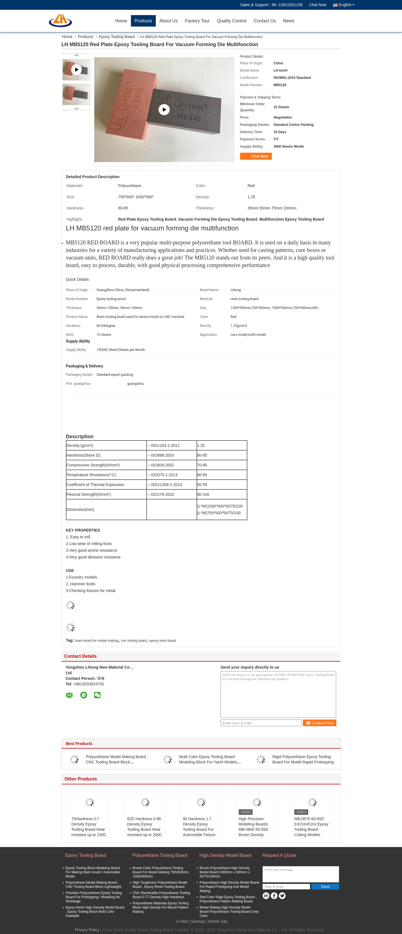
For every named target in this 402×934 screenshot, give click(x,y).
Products (143, 20)
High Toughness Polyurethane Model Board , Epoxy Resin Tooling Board (160, 885)
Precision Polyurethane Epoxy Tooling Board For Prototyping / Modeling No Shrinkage (94, 897)
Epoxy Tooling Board (117, 36)
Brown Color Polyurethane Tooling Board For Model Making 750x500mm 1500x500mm (161, 872)
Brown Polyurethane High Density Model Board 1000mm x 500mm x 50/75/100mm (225, 872)
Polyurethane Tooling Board (159, 855)
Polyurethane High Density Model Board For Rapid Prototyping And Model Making (229, 887)
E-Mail (182, 921)
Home (121, 20)
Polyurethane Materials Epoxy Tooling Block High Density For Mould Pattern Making (161, 907)
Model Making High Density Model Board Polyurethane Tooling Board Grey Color (229, 911)
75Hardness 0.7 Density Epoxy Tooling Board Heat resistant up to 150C (88, 827)
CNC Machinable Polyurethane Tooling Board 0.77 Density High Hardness (161, 895)
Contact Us (265, 20)
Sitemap (198, 921)
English (347, 5)
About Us (168, 20)
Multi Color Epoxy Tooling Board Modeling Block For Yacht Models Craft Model (208, 762)
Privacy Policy (87, 930)
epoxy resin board (162, 641)
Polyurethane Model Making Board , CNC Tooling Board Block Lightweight (117, 762)
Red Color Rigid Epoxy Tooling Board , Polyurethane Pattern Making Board (228, 899)
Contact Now (320, 723)
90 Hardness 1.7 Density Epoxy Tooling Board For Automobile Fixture (199, 827)
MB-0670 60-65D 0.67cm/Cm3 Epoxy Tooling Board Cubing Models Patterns (311, 829)
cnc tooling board (134, 641)
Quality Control (232, 20)
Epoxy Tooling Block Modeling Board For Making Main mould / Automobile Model (93, 872)
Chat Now (317, 5)
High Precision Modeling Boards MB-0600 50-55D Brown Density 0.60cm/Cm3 (254, 829)
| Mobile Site (217, 921)
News (288, 20)
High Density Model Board (225, 855)
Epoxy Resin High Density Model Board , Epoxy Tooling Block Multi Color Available (95, 911)
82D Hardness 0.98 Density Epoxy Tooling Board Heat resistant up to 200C (144, 827)
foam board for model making (96, 641)
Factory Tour (197, 20)
